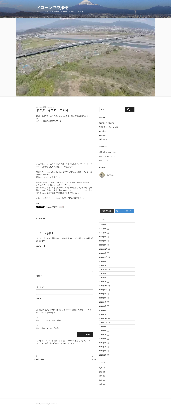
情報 (100, 376)
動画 (40, 218)
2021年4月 (103, 233)
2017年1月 (103, 282)
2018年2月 (103, 261)
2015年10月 (103, 322)
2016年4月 (103, 302)
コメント (40, 246)
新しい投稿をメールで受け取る (48, 328)
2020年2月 (103, 245)
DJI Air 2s (102, 135)
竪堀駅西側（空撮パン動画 (108, 127)
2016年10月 (103, 290)
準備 (100, 380)
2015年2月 (103, 355)
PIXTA (70, 198)
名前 (39, 276)
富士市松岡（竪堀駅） (107, 123)
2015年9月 (103, 326)
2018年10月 (103, 257)
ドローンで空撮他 (52, 7)
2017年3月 (103, 277)
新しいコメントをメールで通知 (48, 320)
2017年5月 (103, 273)
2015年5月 (103, 343)
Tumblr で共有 (51, 207)
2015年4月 (103, 347)
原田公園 (102, 152)
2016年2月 (103, 310)
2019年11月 (103, 249)
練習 (44, 218)
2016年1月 (103, 314)
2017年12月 (103, 269)
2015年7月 (103, 335)
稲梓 (100, 156)
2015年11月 (103, 318)
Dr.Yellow (102, 131)
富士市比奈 (103, 139)
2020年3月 (103, 241)
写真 (100, 368)
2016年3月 (103, 306)
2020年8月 (103, 237)
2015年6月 (103, 339)
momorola (50, 107)
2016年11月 (103, 286)
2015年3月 (103, 351)
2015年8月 (103, 330)
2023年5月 (103, 224)
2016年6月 (103, 298)
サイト (38, 298)
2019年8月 (103, 253)
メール (40, 287)
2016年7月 (103, 294)
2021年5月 (103, 229)
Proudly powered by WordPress (46, 404)
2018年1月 (103, 265)
